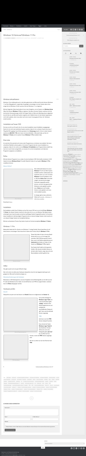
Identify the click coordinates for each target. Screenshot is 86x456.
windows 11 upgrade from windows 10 (10, 391)
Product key (39, 383)
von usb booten (56, 385)
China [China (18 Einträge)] (79, 156)
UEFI (44, 174)
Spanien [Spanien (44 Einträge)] (75, 173)
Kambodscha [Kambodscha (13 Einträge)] (66, 164)
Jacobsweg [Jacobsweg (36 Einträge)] (67, 163)
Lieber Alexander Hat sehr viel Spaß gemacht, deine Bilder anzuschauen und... (74, 150)
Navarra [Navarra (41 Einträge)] (66, 168)
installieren (18, 381)
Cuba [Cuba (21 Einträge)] (67, 158)
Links (45, 26)
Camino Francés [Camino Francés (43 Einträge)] (69, 156)
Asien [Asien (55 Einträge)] (70, 154)
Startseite (5, 26)
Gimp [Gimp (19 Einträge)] (64, 161)
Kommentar (7, 407)
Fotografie (71, 63)
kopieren (46, 381)
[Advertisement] (73, 202)
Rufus (19, 159)
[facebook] (71, 29)
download (57, 379)
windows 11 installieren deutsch (17, 389)
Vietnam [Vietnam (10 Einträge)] (64, 176)
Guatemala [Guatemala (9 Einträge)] (71, 161)
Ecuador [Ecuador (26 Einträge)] (72, 158)
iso (21, 381)
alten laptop (9, 377)
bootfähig (45, 379)
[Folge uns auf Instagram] (77, 29)
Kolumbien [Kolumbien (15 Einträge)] (69, 166)
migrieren (5, 383)
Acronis (34, 212)
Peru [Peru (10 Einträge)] (67, 169)
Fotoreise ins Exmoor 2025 (75, 58)
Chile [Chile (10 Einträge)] (76, 156)
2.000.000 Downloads (74, 65)
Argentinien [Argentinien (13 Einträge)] (65, 154)
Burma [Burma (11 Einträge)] (79, 154)
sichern (46, 383)
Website (6, 421)
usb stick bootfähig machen (39, 385)
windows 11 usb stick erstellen (23, 391)
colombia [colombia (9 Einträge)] (64, 157)
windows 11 (14, 387)
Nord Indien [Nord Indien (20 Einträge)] (78, 168)
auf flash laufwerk (52, 377)
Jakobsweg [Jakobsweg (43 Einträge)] (75, 163)
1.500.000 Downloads (74, 112)
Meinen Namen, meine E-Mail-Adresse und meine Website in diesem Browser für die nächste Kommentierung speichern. (30, 426)
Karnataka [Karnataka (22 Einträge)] (72, 164)
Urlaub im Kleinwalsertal (74, 78)
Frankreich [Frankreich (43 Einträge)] (67, 159)
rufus (43, 383)
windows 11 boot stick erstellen (51, 387)
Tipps (39, 26)
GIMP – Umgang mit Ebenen (75, 119)
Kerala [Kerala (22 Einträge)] (65, 166)
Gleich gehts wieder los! (72, 126)
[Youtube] (73, 29)
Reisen (12, 26)
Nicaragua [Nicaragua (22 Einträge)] (72, 168)
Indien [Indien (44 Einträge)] (75, 161)
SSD (49, 383)
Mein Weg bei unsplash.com (75, 99)
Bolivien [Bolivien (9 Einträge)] (76, 154)
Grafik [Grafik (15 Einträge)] (67, 161)
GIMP (70, 104)
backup (34, 379)
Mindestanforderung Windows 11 (14, 383)
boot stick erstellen (40, 379)
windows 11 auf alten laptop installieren (24, 387)
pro (35, 383)
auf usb (57, 377)
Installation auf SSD (11, 381)
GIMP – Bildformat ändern (75, 105)
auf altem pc (14, 377)
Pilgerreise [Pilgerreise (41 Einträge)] (72, 169)
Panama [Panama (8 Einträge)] (64, 169)
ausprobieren (29, 379)
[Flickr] (75, 29)
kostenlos (51, 381)
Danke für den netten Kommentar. (74, 143)
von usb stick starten (7, 387)
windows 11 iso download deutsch (29, 389)
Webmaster (15, 455)
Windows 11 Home (7, 389)
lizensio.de (39, 236)
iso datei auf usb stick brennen (28, 381)
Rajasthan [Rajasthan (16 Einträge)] (78, 169)
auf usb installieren (7, 379)
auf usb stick (14, 379)
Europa (70, 56)
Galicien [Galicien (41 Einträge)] (78, 159)
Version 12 (47, 385)
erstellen (5, 381)
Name (6, 416)
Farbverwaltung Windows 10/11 (44, 366)
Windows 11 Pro (39, 389)
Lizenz (55, 381)
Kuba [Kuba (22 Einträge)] (73, 166)
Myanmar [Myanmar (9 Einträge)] (80, 166)
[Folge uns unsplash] (82, 29)
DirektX (53, 379)
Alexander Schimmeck (10, 38)
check (50, 379)
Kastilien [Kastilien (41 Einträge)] (78, 164)
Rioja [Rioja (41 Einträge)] (65, 171)
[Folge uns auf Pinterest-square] (79, 29)
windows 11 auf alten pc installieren (38, 387)
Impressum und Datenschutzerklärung (10, 452)
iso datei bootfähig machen (39, 381)
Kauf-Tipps (32, 26)
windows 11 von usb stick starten (36, 391)
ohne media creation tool (29, 383)
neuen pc (22, 383)
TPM (48, 174)
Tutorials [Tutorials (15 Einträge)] (78, 174)
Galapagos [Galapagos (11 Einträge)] (73, 159)
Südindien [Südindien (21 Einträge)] (66, 174)
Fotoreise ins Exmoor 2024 (75, 85)
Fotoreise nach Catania (74, 72)
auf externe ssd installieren (34, 377)
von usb (51, 385)
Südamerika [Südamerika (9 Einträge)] (80, 173)
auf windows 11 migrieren (21, 379)
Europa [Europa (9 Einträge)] (76, 157)
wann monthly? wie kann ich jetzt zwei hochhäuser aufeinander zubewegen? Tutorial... (74, 138)
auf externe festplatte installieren (23, 377)
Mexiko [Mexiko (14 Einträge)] (77, 166)
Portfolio (18, 26)
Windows (9, 29)
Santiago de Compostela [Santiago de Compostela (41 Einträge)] (69, 172)
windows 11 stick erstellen (48, 389)
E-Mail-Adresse (36, 416)
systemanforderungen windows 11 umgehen (20, 385)
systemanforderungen (7, 385)
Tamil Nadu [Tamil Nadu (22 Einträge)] (72, 174)
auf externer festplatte (44, 377)
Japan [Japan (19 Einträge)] (81, 163)
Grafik (25, 26)
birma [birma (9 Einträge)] (74, 154)
